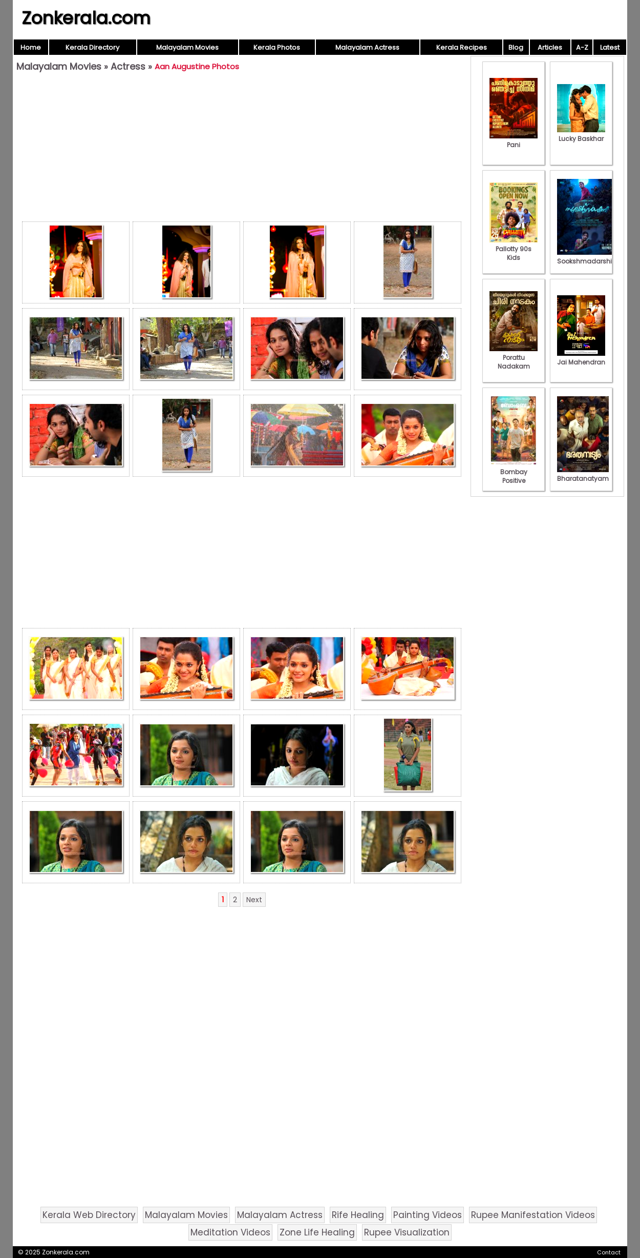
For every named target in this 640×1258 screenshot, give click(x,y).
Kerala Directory (92, 47)
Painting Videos (427, 1215)
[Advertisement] (242, 149)
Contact (609, 1252)
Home (30, 47)
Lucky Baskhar (581, 134)
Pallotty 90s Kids (513, 249)
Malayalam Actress (367, 47)
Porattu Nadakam (513, 357)
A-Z (582, 47)
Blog (515, 47)
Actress (128, 66)
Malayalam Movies (187, 47)
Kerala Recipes (461, 47)
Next (254, 900)
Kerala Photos (276, 47)
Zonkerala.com (86, 18)
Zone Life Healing (317, 1232)
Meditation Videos (230, 1232)
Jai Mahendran (581, 358)
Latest (610, 47)
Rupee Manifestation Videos (533, 1215)
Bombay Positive (513, 472)
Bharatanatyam (583, 474)
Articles (550, 47)
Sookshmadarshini (587, 257)
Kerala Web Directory (89, 1215)
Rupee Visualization (407, 1232)
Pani (513, 140)
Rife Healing (358, 1215)
